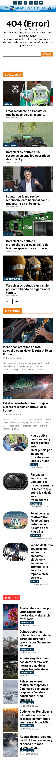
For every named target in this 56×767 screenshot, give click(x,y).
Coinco (34, 581)
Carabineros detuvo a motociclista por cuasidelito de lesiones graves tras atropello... (27, 244)
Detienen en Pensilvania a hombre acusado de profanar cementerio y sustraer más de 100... (36, 717)
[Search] (47, 54)
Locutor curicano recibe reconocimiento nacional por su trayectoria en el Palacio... (27, 200)
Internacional (26, 622)
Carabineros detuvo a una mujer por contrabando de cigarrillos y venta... (28, 289)
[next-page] (16, 301)
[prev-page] (7, 301)
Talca (34, 464)
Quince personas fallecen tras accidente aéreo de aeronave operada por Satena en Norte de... (35, 639)
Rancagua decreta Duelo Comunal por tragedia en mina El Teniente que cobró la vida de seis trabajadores (41, 487)
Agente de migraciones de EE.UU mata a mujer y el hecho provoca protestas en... (36, 742)
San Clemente (13, 278)
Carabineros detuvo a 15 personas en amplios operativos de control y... (28, 155)
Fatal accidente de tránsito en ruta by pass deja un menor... (26, 112)
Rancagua (36, 503)
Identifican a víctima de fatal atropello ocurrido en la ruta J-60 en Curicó (27, 350)
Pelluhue (35, 535)
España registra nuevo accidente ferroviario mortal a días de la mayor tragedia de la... (35, 664)
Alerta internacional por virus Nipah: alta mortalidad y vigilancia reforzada (36, 613)
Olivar (8, 104)
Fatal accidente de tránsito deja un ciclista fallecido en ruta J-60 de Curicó (26, 406)
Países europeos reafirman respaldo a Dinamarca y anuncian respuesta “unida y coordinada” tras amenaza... (34, 690)
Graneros (10, 145)
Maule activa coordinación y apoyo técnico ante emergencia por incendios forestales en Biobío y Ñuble (41, 448)
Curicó (8, 189)
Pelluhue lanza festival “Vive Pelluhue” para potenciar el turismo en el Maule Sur (40, 522)
